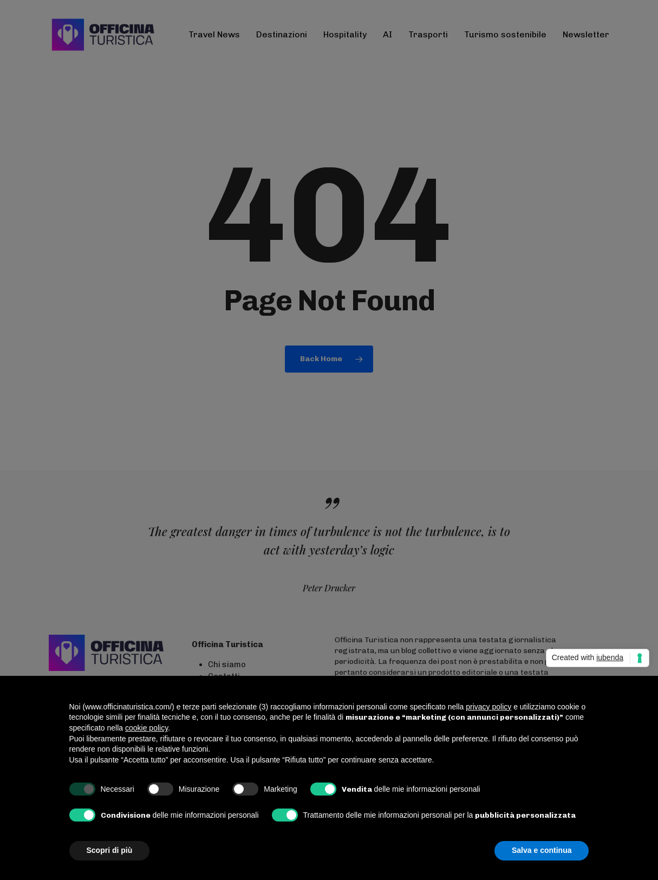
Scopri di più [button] (110, 850)
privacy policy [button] (488, 706)
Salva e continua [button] (541, 850)
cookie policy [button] (146, 727)
